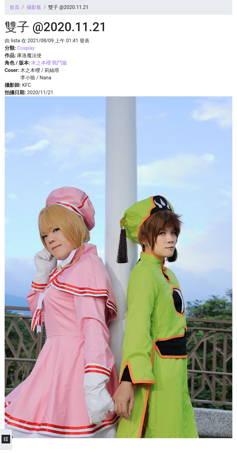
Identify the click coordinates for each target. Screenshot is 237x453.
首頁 (14, 7)
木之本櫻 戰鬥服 (49, 63)
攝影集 (34, 7)
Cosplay (26, 48)
